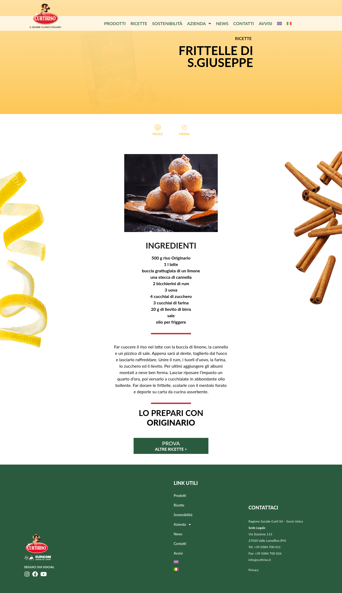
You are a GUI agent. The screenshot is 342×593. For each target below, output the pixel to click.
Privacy (253, 570)
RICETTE (243, 38)
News (222, 23)
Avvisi (265, 23)
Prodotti (115, 23)
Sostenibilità (167, 23)
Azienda (199, 23)
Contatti (243, 23)
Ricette (138, 23)
